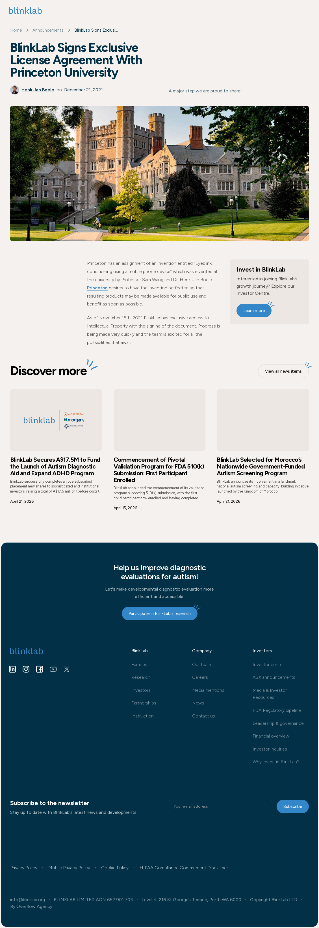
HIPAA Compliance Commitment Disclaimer (184, 868)
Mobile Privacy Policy (69, 868)
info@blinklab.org (27, 899)
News (198, 703)
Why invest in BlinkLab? (276, 761)
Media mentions (208, 690)
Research (140, 677)
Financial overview (271, 736)
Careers (200, 677)
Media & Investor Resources (270, 694)
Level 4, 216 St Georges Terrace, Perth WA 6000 (191, 899)
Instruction (142, 716)
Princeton (97, 287)
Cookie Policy (115, 868)
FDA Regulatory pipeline (277, 710)
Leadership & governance (278, 723)
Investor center (268, 664)
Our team (201, 664)
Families (139, 664)
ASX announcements (274, 677)
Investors (141, 690)
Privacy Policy (23, 868)
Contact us (203, 716)
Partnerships (143, 703)
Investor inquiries (270, 749)
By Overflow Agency (31, 906)
